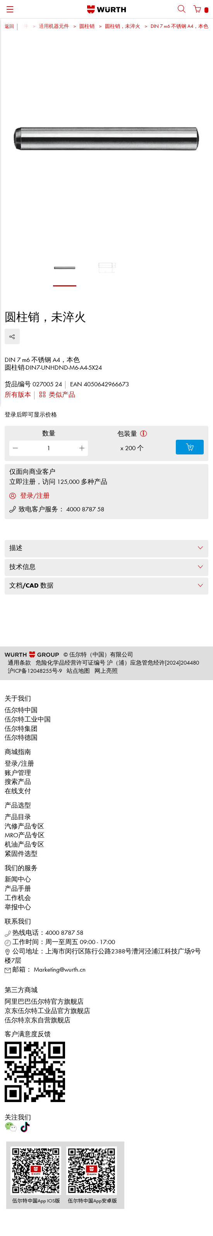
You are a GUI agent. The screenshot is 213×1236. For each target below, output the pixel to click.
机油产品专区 (24, 845)
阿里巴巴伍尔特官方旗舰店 (44, 1002)
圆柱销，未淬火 (122, 26)
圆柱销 (86, 26)
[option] (106, 143)
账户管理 (18, 773)
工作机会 (18, 898)
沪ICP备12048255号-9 (35, 671)
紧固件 (20, 26)
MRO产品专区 (25, 835)
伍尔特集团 (21, 729)
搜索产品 (18, 782)
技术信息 (106, 567)
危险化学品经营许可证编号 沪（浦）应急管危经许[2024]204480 (117, 663)
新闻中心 (18, 879)
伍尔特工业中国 (28, 720)
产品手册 (18, 889)
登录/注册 (19, 764)
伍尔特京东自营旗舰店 (37, 1020)
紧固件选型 (21, 854)
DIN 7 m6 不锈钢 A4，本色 (179, 26)
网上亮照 (106, 671)
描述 (106, 548)
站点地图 (78, 671)
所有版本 (18, 395)
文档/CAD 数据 (106, 585)
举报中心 (18, 907)
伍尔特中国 (21, 710)
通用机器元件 (54, 26)
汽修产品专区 (24, 826)
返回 (9, 26)
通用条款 (19, 663)
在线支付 (18, 791)
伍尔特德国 (21, 738)
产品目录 (18, 817)
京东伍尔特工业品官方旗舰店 (47, 1011)
